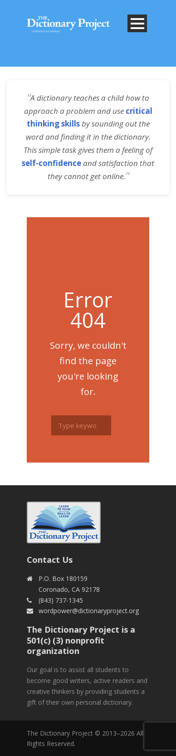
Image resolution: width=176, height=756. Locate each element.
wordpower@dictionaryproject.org (89, 610)
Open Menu (137, 23)
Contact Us (50, 559)
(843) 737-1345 (61, 600)
